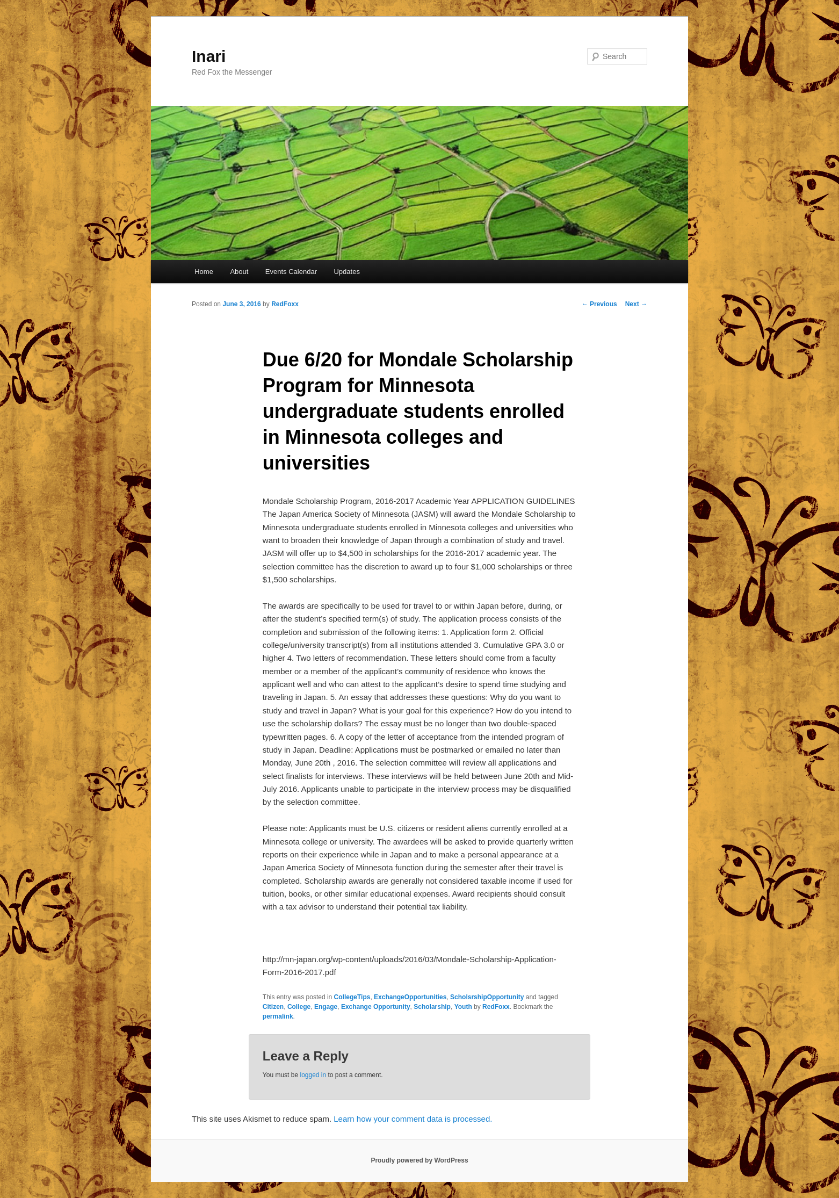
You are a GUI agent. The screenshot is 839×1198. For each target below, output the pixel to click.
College (298, 1007)
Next (636, 304)
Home (203, 272)
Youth (463, 1007)
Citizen (273, 1007)
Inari (209, 56)
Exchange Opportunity (375, 1007)
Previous (599, 304)
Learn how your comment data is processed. (413, 1118)
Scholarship (432, 1007)
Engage (325, 1007)
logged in (313, 1075)
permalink (278, 1016)
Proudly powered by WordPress (419, 1160)
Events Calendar (291, 272)
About (239, 272)
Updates (346, 272)
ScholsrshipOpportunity (487, 997)
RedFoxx (285, 304)
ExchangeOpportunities (410, 997)
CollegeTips (352, 997)
